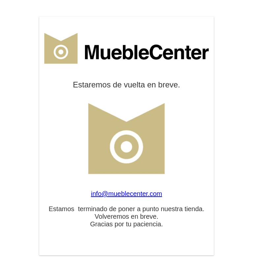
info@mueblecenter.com (126, 193)
